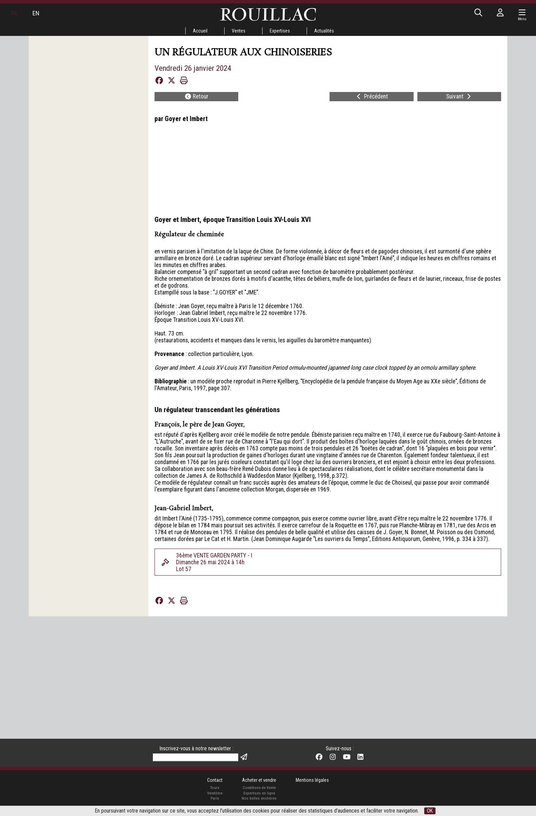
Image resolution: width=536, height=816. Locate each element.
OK (458, 810)
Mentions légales (318, 763)
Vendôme (209, 777)
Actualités (330, 31)
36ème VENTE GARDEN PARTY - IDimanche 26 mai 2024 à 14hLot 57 (225, 666)
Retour (197, 105)
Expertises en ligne (258, 777)
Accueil (192, 31)
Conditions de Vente (258, 772)
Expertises (281, 31)
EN (41, 15)
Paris (208, 784)
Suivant (459, 105)
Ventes (234, 31)
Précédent (371, 105)
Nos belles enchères (258, 784)
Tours (209, 772)
